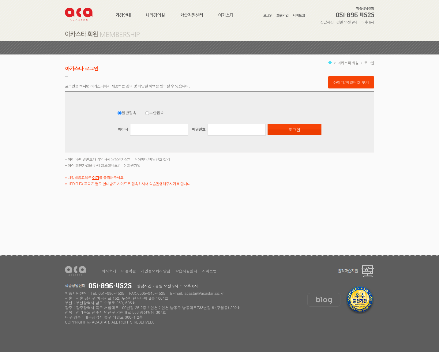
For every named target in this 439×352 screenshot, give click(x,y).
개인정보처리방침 (155, 270)
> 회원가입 (132, 165)
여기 (95, 177)
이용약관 (128, 270)
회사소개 (109, 270)
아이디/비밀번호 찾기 (351, 82)
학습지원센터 (186, 270)
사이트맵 (209, 270)
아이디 (123, 129)
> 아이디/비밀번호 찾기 (152, 159)
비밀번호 (199, 129)
